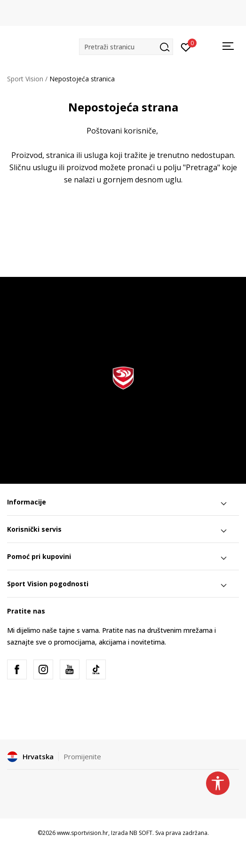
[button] (126, 47)
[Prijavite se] (186, 46)
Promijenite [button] (82, 756)
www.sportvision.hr (82, 833)
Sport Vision (25, 78)
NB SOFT (140, 833)
